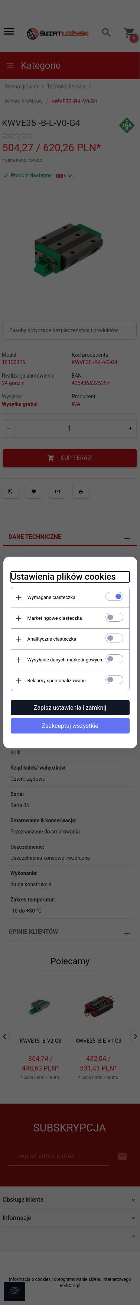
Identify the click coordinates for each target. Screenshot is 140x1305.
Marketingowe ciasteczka (54, 618)
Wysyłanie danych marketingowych (64, 660)
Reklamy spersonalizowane (56, 680)
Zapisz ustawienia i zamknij (70, 707)
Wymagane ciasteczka (51, 597)
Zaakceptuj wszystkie (70, 725)
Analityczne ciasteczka (51, 639)
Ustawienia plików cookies (63, 576)
